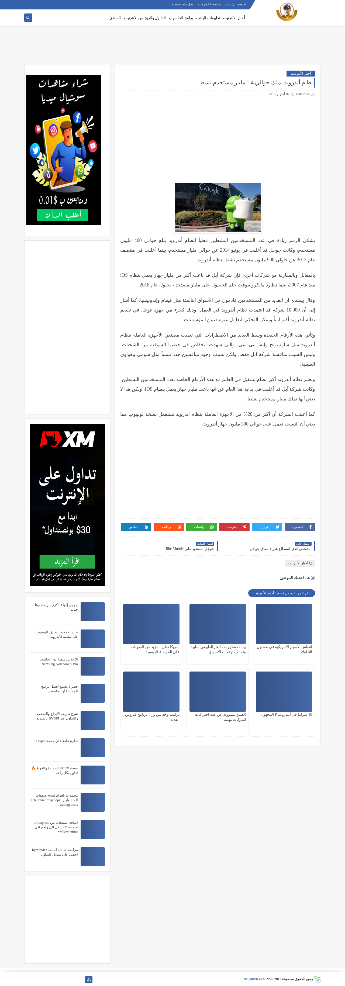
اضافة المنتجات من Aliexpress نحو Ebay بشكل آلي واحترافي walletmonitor (56, 827)
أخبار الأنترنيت (234, 18)
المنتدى (115, 18)
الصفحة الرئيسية (236, 4)
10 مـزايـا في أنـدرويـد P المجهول (286, 714)
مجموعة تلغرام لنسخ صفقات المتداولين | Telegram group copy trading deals (54, 800)
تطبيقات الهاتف (208, 18)
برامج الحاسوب (181, 18)
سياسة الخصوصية (210, 4)
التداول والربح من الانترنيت (145, 18)
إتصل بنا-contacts (183, 4)
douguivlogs (253, 979)
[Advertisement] (172, 48)
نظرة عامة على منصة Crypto (57, 741)
